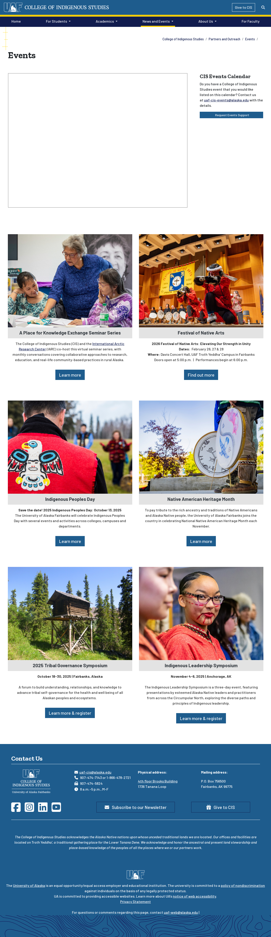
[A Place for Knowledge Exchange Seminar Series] (70, 280)
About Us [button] (205, 21)
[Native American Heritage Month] (201, 446)
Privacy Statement (135, 901)
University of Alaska (29, 885)
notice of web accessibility (194, 896)
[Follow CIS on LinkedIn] (45, 810)
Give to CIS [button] (220, 807)
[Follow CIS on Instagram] (31, 810)
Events (250, 39)
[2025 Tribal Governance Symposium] (70, 613)
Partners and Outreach (224, 39)
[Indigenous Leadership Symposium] (201, 613)
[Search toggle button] (263, 7)
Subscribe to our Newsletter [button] (136, 807)
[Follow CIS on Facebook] (18, 810)
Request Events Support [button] (231, 115)
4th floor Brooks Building (158, 781)
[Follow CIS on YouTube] (58, 810)
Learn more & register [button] (70, 713)
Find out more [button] (201, 374)
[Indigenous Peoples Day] (70, 446)
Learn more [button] (70, 374)
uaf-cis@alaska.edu (95, 772)
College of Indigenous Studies (183, 39)
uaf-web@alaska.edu (181, 912)
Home (15, 20)
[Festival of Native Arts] (201, 280)
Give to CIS (243, 7)
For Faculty (250, 20)
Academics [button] (105, 21)
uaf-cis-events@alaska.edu (226, 100)
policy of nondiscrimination (243, 885)
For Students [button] (56, 21)
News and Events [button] (156, 21)
